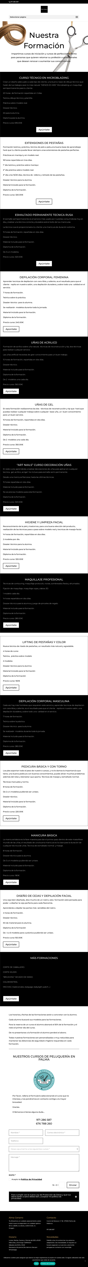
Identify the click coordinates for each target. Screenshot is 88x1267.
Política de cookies (47, 1263)
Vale (36, 1263)
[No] (85, 1261)
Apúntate (25, 129)
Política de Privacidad (31, 1179)
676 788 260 (44, 1123)
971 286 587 (14, 2)
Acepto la (25, 1179)
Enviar (73, 1185)
